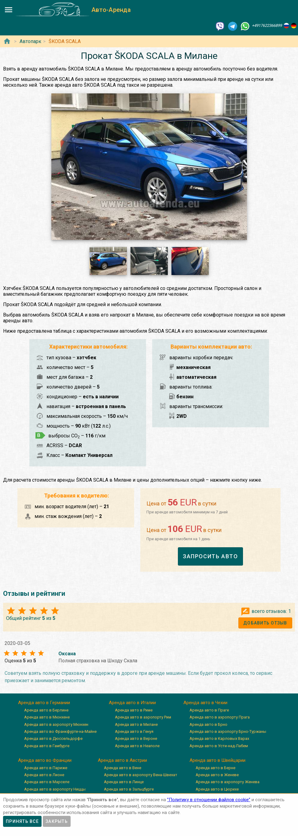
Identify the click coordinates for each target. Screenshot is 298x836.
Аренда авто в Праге (209, 710)
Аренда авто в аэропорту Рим (143, 717)
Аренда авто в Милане (136, 724)
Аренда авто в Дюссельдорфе (53, 738)
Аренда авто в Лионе (44, 775)
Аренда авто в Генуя (134, 731)
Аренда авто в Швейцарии (217, 760)
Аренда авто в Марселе (46, 782)
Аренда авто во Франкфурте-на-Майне (60, 731)
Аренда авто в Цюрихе (217, 789)
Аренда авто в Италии (132, 702)
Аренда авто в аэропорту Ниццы (55, 789)
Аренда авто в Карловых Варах (219, 738)
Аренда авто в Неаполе (137, 746)
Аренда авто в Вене (122, 767)
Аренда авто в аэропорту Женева (227, 782)
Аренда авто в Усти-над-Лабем (218, 746)
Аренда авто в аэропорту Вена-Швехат (140, 775)
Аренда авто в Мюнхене (47, 717)
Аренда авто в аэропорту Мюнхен (56, 724)
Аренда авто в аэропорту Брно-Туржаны (227, 731)
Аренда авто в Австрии (122, 760)
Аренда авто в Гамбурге (46, 746)
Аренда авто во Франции (45, 760)
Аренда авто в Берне (215, 767)
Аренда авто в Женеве (217, 775)
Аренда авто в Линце (124, 782)
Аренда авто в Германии (44, 702)
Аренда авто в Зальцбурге (129, 789)
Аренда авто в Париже (45, 767)
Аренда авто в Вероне (136, 738)
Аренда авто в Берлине (46, 710)
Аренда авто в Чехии (205, 702)
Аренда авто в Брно (208, 724)
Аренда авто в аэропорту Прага (219, 717)
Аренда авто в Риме (134, 710)
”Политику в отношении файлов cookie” (208, 799)
